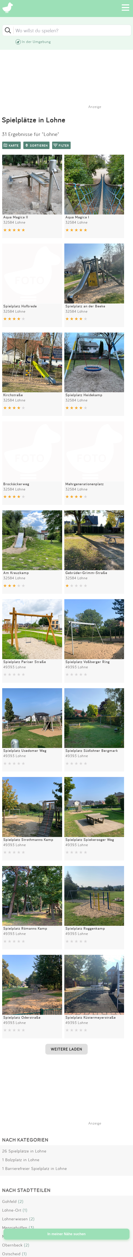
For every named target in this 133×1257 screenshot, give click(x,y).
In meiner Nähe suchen (66, 1234)
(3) (31, 1227)
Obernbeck (12, 1245)
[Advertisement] (68, 1092)
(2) (21, 1201)
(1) (25, 1210)
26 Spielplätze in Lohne (24, 1151)
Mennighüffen (14, 1227)
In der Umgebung (36, 41)
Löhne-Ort (11, 1210)
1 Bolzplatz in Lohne (20, 1159)
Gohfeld (9, 1201)
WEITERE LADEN (66, 1049)
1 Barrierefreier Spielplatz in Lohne (34, 1168)
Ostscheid (11, 1253)
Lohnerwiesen (15, 1218)
